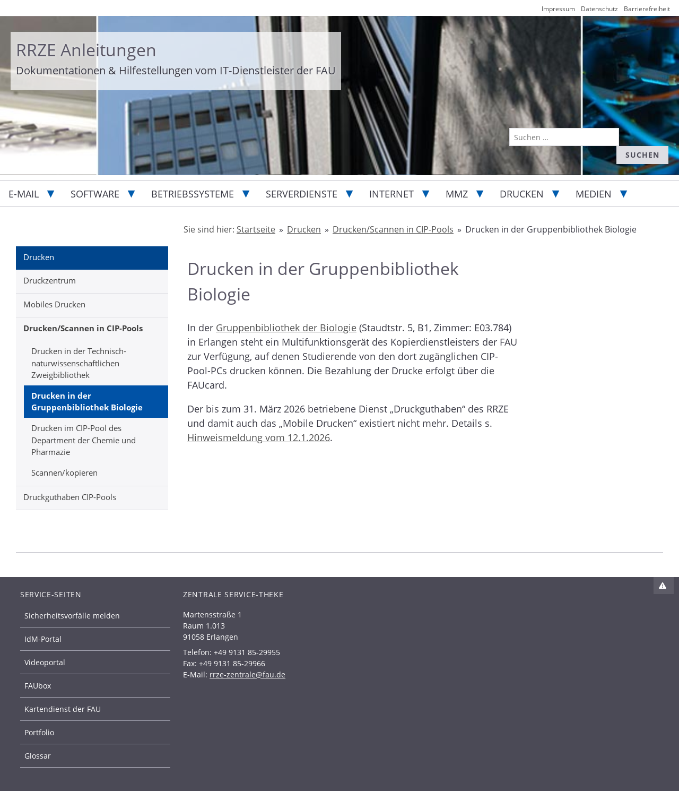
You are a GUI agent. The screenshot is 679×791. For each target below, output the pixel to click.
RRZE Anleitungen (86, 49)
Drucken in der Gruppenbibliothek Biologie (87, 401)
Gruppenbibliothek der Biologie (286, 327)
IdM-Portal (43, 639)
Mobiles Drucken (54, 304)
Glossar (37, 756)
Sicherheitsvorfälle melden (72, 616)
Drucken (522, 193)
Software (95, 193)
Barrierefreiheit (647, 8)
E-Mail (23, 193)
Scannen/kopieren (64, 472)
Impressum (558, 8)
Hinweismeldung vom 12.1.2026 (258, 437)
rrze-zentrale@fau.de (247, 674)
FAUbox (37, 686)
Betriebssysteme (192, 193)
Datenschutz (599, 8)
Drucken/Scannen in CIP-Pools (83, 328)
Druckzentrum (49, 280)
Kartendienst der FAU (62, 709)
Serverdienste (301, 193)
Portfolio (39, 732)
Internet (391, 193)
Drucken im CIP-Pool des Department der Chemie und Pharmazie (83, 440)
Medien (594, 193)
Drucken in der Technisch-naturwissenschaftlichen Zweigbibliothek (78, 363)
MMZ (457, 193)
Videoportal (44, 662)
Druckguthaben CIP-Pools (69, 497)
